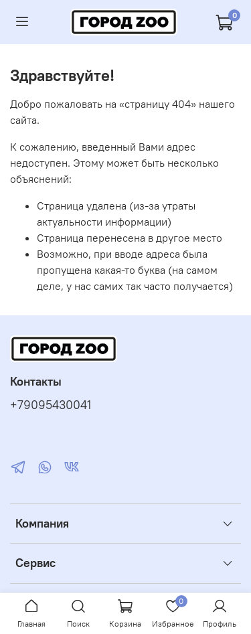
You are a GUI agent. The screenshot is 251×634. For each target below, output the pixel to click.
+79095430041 (50, 405)
